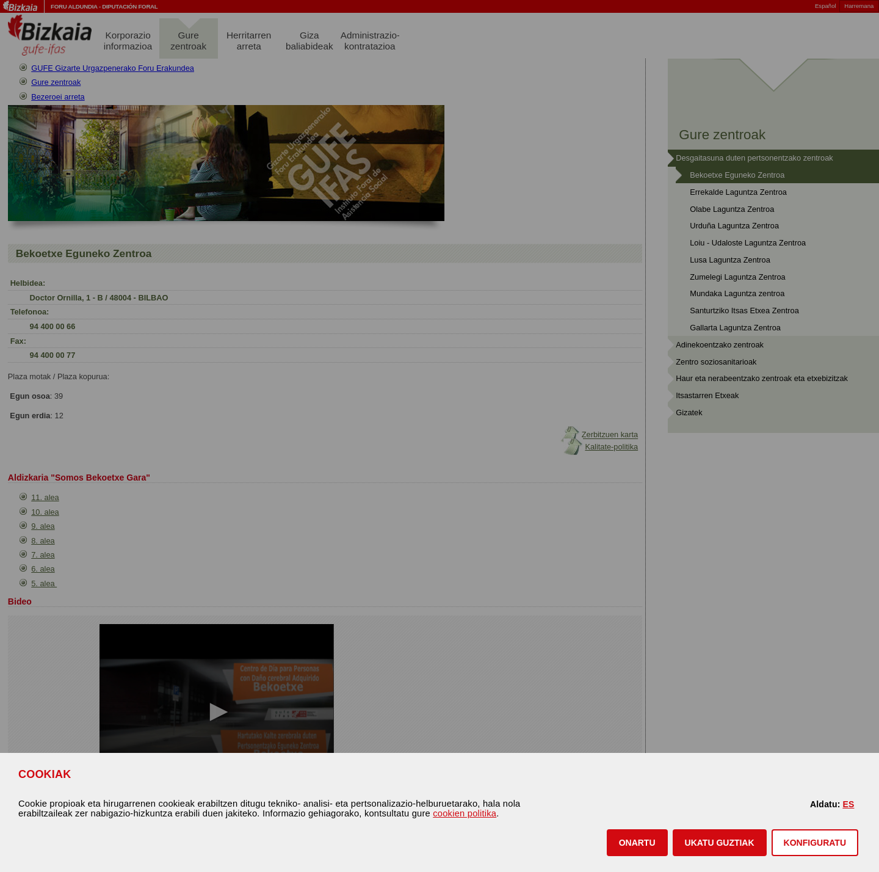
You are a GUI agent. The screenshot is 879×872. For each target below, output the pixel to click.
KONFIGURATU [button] (815, 843)
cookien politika (464, 813)
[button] (637, 842)
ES (848, 804)
